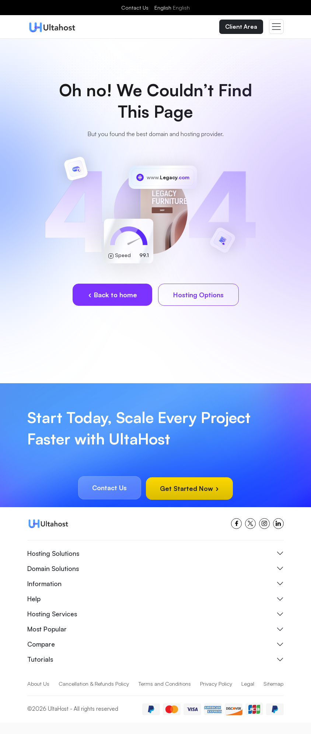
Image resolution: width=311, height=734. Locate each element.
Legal (249, 683)
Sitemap (37, 695)
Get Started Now (191, 489)
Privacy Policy (218, 683)
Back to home (112, 295)
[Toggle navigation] (276, 27)
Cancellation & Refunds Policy (94, 683)
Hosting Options (198, 295)
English (172, 7)
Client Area (241, 27)
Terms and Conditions (166, 683)
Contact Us (134, 7)
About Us (38, 683)
